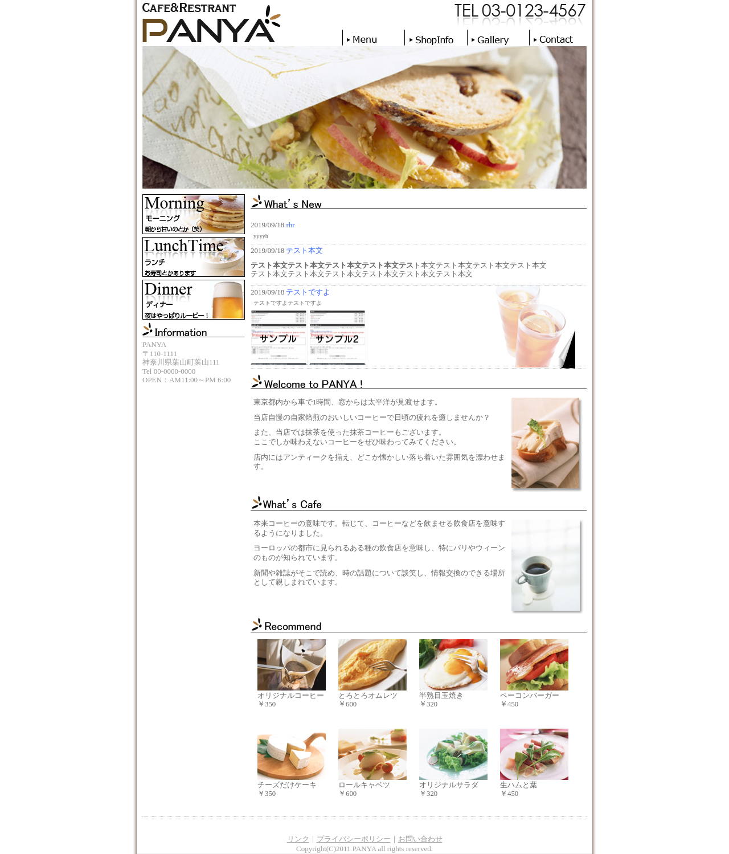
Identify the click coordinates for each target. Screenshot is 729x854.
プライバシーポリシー (354, 839)
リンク (298, 839)
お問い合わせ (420, 839)
